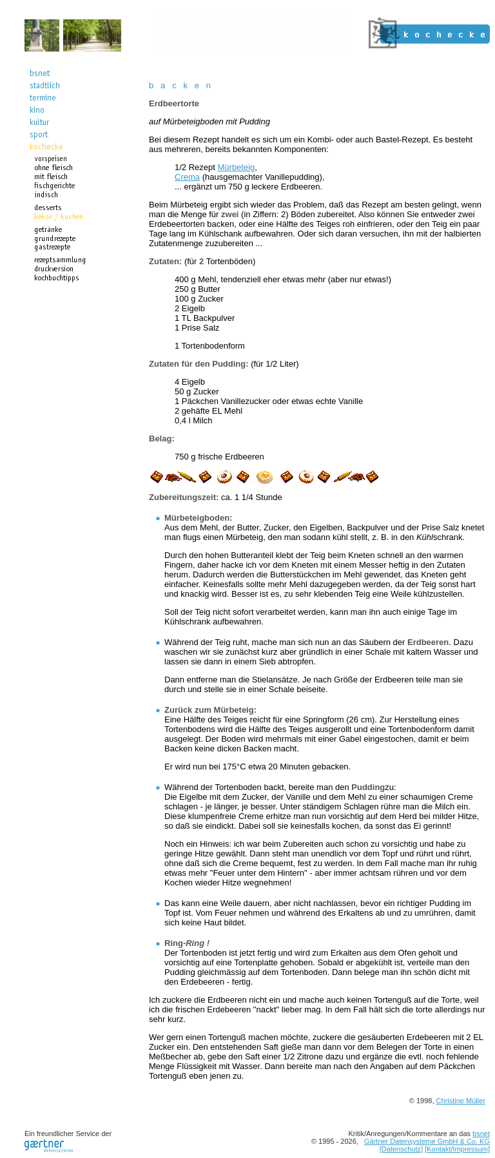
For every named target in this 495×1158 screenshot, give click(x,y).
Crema (187, 177)
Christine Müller (460, 1101)
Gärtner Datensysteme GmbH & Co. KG (427, 1141)
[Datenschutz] (401, 1149)
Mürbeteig (236, 167)
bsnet (481, 1133)
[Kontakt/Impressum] (457, 1149)
